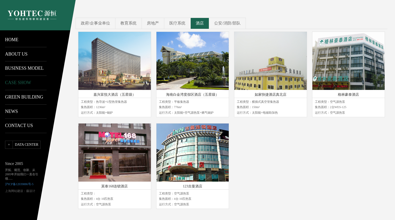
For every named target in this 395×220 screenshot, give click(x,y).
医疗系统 (177, 23)
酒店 (200, 23)
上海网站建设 (14, 191)
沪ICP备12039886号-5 (19, 184)
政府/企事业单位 (95, 23)
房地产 (153, 23)
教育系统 (128, 23)
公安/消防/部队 (227, 23)
